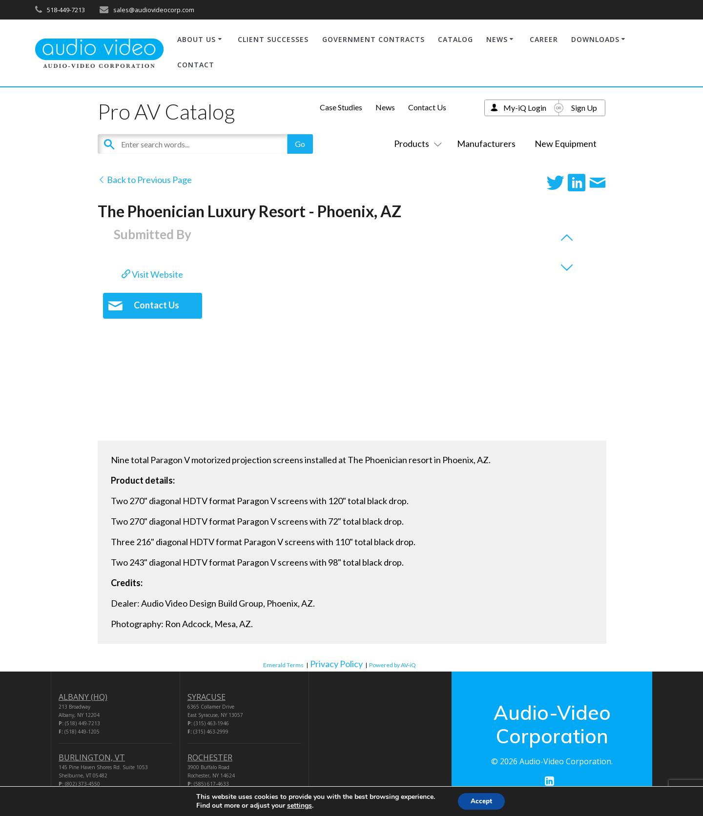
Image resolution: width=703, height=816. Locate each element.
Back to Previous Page (145, 179)
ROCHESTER (209, 757)
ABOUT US (196, 39)
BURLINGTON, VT (92, 757)
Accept (481, 800)
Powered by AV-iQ (392, 665)
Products (416, 143)
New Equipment (566, 143)
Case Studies (341, 107)
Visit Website (152, 274)
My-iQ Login (524, 107)
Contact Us (427, 107)
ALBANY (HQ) (83, 697)
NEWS (497, 39)
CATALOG (455, 39)
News (385, 107)
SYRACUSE (206, 697)
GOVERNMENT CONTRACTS (373, 39)
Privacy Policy (336, 663)
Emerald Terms (283, 665)
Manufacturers (486, 143)
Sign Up (584, 107)
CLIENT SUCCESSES (273, 39)
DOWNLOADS (595, 39)
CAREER (544, 39)
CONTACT (195, 64)
